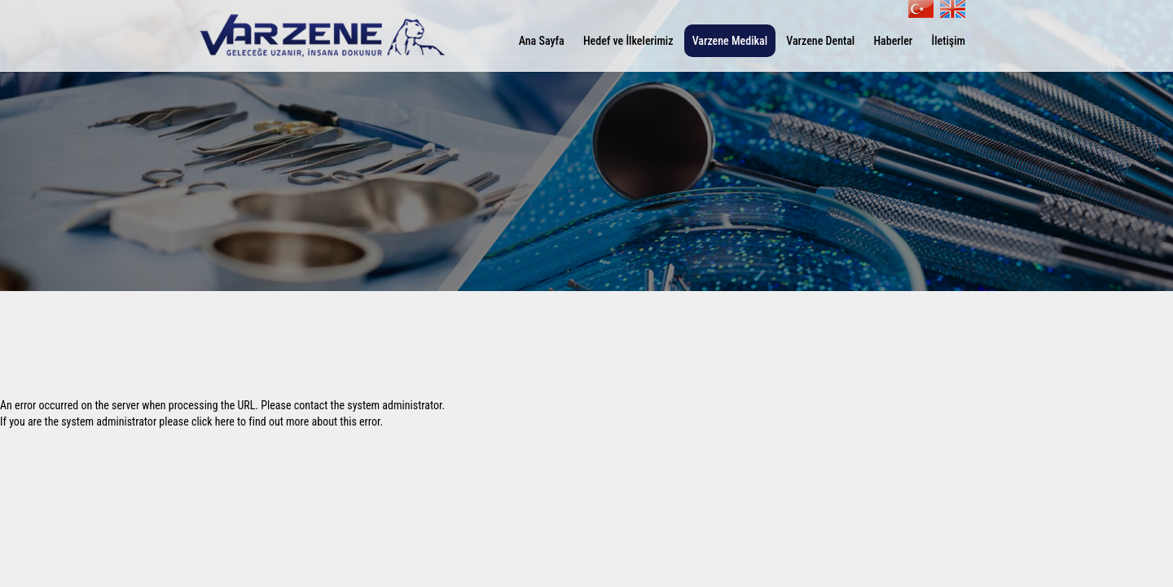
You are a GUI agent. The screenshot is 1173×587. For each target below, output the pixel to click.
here (225, 421)
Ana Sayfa (542, 40)
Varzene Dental (820, 40)
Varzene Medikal (729, 40)
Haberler (892, 40)
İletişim (948, 40)
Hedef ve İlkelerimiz (628, 40)
